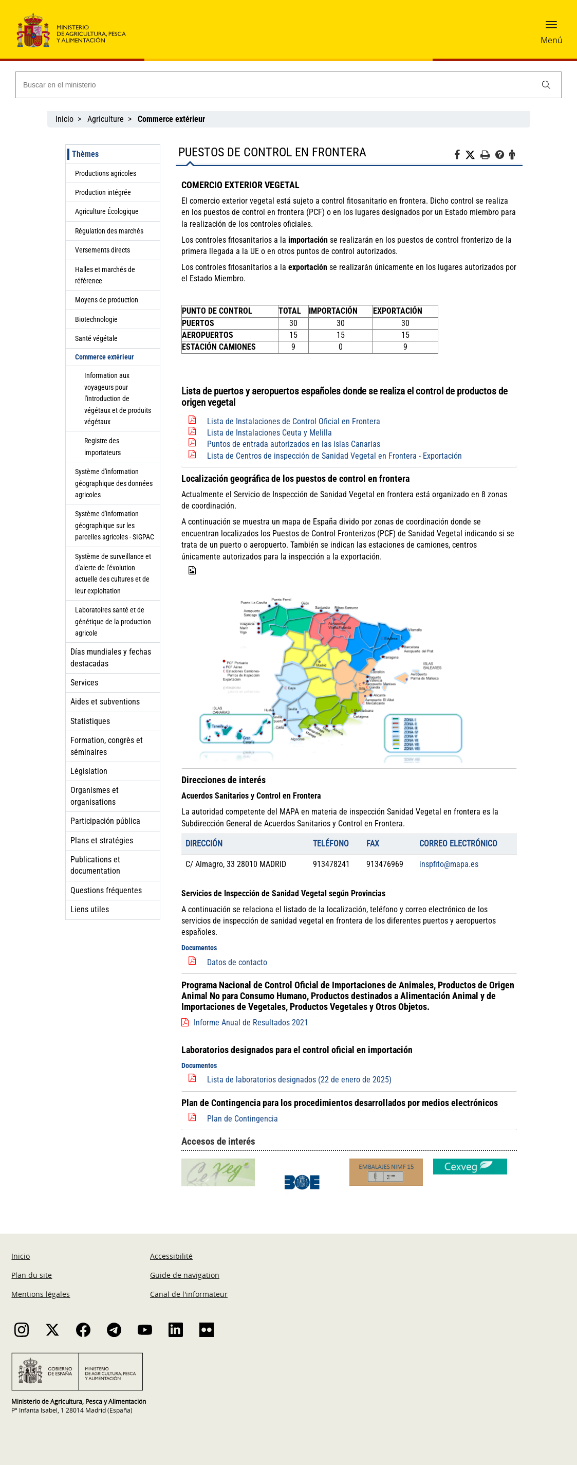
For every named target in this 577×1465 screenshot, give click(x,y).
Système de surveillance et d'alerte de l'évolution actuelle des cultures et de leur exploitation (113, 573)
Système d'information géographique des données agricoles (114, 483)
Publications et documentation (95, 865)
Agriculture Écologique (107, 211)
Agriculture (105, 119)
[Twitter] (472, 155)
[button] (551, 28)
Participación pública (105, 821)
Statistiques (90, 721)
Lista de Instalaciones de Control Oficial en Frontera (293, 421)
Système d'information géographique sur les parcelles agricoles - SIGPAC (114, 525)
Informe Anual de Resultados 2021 (251, 1022)
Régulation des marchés (109, 231)
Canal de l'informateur (189, 1294)
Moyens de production (106, 300)
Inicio (64, 119)
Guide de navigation (184, 1275)
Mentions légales (40, 1294)
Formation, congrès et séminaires (106, 745)
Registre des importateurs (102, 446)
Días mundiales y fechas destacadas (110, 657)
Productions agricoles (105, 173)
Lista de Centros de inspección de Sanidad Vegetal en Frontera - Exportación (334, 456)
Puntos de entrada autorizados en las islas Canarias (293, 444)
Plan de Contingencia (242, 1119)
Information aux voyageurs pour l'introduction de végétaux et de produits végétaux (117, 398)
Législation (88, 771)
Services (84, 683)
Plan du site (31, 1275)
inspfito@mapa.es (448, 864)
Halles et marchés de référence (105, 275)
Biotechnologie (96, 319)
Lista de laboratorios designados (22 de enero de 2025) (299, 1079)
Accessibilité (171, 1256)
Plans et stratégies (101, 840)
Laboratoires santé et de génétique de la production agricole (113, 621)
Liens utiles (89, 909)
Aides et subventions (105, 702)
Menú (552, 40)
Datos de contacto (237, 962)
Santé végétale (96, 338)
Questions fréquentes (106, 890)
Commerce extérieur (104, 357)
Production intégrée (103, 192)
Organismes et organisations (94, 795)
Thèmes (85, 154)
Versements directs (102, 250)
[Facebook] (459, 156)
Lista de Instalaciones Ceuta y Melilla (269, 433)
